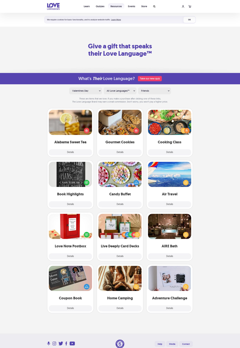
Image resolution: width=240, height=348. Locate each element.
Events (131, 6)
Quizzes (100, 6)
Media (172, 344)
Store (144, 6)
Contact (186, 344)
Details (70, 152)
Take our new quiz (150, 78)
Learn (87, 6)
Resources (116, 6)
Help (160, 344)
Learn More (116, 19)
